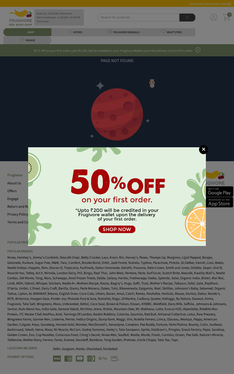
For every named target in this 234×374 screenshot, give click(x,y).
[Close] (203, 149)
